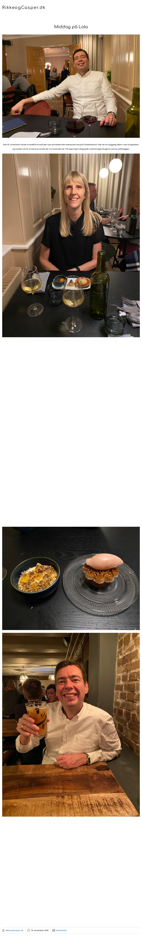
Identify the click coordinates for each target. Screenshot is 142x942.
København (61, 930)
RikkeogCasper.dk (24, 8)
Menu (71, 14)
